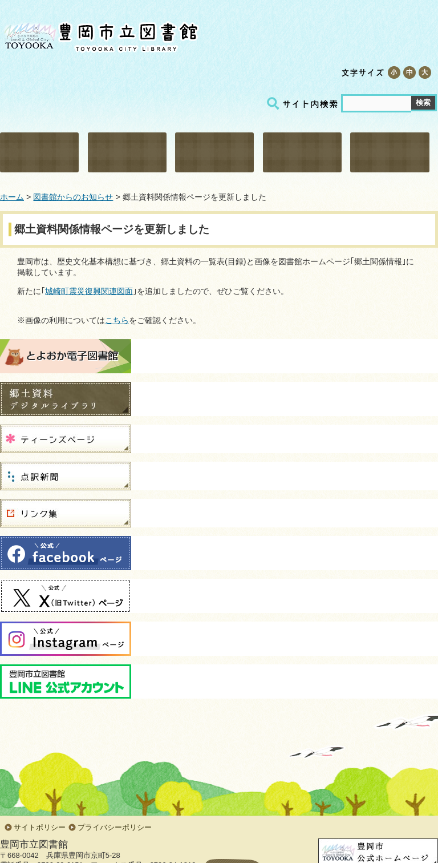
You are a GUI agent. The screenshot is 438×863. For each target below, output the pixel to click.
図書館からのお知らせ (73, 196)
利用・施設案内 (39, 152)
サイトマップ (299, 72)
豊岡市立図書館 (100, 34)
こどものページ (302, 152)
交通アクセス (241, 72)
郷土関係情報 (389, 152)
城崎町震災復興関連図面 (89, 291)
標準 (409, 72)
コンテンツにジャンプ (0, 0)
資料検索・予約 (127, 152)
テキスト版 (184, 72)
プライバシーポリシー (115, 827)
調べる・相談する (214, 152)
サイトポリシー (40, 827)
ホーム (12, 196)
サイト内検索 (304, 103)
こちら (117, 320)
